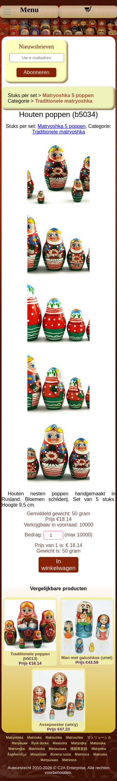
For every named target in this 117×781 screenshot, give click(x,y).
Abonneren (36, 72)
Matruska (100, 754)
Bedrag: (33, 534)
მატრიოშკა (16, 754)
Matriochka (54, 737)
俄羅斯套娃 (78, 749)
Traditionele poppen (30, 654)
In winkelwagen (58, 564)
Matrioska (34, 737)
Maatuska (60, 743)
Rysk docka (40, 743)
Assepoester (51, 724)
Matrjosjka (78, 743)
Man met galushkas (80, 657)
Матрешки (19, 743)
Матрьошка (57, 749)
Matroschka (74, 737)
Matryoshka (14, 737)
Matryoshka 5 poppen (68, 95)
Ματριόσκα (38, 754)
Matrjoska (98, 749)
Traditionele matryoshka (63, 101)
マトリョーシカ (99, 737)
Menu (29, 10)
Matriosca (82, 754)
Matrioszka (37, 749)
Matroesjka (16, 749)
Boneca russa (60, 754)
